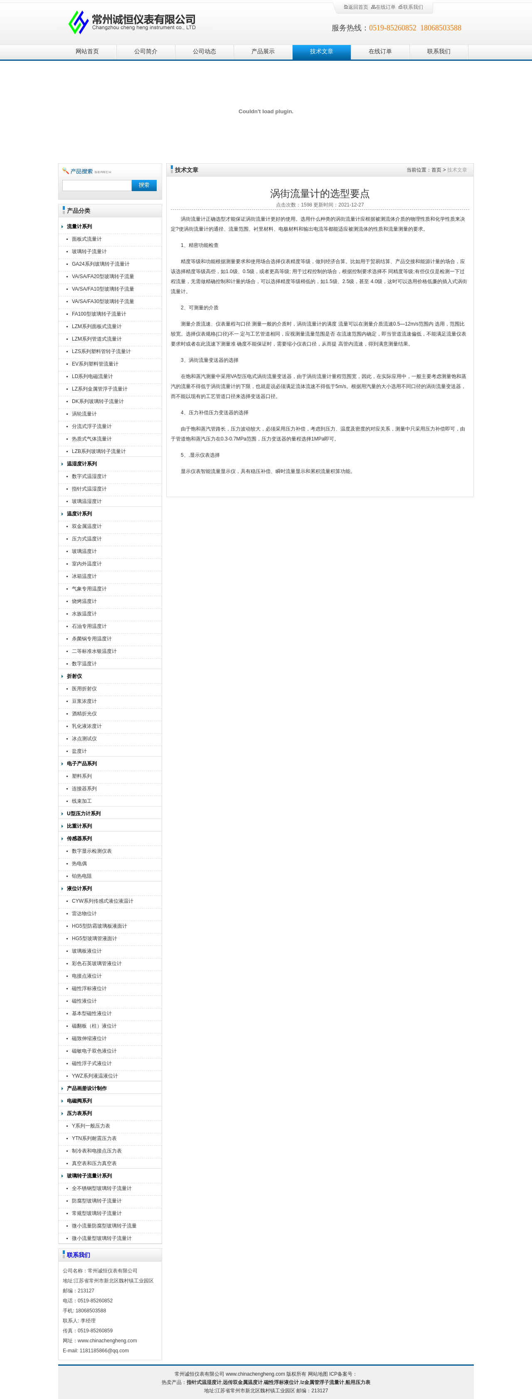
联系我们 (410, 7)
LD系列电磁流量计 (92, 376)
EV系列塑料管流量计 (95, 364)
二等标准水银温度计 (94, 651)
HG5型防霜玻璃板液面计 (99, 926)
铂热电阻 (82, 876)
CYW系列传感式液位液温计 (102, 901)
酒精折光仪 (84, 714)
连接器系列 (84, 789)
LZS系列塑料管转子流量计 (101, 351)
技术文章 (321, 51)
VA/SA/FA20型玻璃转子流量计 (103, 277)
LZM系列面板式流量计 (97, 326)
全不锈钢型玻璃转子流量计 (102, 1188)
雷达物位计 (84, 913)
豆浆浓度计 (84, 701)
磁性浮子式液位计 (92, 1063)
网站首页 (87, 51)
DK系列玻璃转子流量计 (98, 401)
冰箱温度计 (84, 576)
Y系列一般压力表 (91, 1126)
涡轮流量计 (84, 414)
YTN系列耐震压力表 (94, 1138)
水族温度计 (84, 614)
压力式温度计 (87, 539)
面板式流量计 (87, 239)
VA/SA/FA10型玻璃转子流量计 (103, 290)
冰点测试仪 (84, 739)
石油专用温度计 (89, 626)
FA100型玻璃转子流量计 (99, 314)
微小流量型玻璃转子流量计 (102, 1238)
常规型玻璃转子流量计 (97, 1213)
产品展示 (263, 51)
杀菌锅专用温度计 (92, 639)
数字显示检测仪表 (92, 851)
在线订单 (383, 7)
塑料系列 (82, 776)
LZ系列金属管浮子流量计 (100, 389)
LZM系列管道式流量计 (97, 339)
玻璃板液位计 (87, 951)
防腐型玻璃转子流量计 (97, 1201)
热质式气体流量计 (92, 439)
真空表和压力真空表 (94, 1163)
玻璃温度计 (84, 551)
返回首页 (355, 7)
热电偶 (79, 863)
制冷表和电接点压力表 (97, 1151)
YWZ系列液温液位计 (95, 1076)
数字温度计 (84, 664)
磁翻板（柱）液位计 (94, 1026)
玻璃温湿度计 (87, 501)
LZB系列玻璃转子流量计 (99, 451)
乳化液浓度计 (87, 726)
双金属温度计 (87, 526)
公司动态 (204, 51)
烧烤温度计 (84, 601)
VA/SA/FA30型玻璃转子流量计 (103, 302)
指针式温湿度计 (89, 489)
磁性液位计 (84, 1001)
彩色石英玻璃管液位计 (97, 963)
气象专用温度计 (89, 589)
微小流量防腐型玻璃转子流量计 (104, 1227)
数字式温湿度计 (89, 476)
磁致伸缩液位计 (89, 1038)
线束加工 (82, 801)
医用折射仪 (84, 689)
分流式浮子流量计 (92, 426)
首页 (436, 170)
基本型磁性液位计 (92, 1013)
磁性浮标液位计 (89, 988)
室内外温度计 (87, 564)
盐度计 (79, 751)
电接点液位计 (87, 976)
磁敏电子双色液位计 (94, 1051)
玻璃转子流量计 (89, 251)
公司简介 (146, 51)
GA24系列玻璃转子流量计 (101, 264)
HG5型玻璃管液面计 (94, 938)
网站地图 (318, 1374)
